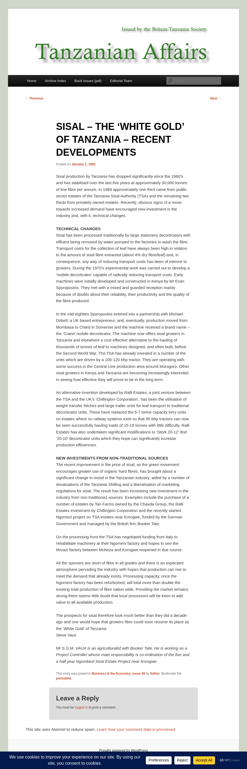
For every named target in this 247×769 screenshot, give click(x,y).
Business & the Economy (111, 673)
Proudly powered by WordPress (123, 750)
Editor (155, 673)
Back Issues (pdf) (88, 81)
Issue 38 (138, 673)
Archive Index (55, 81)
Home (31, 81)
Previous (34, 98)
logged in (81, 707)
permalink (63, 678)
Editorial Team (121, 81)
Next (215, 98)
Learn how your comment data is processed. (136, 729)
